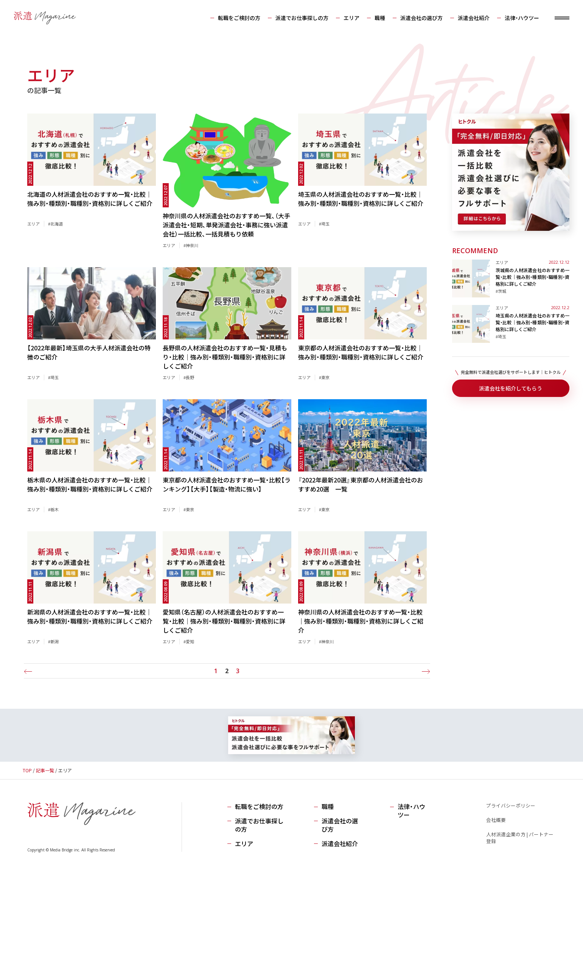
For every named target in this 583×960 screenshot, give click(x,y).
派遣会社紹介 (468, 18)
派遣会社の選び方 (416, 18)
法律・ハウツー (516, 18)
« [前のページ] (29, 671)
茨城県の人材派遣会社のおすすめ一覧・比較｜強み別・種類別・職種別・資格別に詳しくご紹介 (532, 277)
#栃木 (53, 509)
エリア (346, 18)
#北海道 (55, 224)
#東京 (324, 377)
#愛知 (188, 641)
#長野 (188, 377)
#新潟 (53, 641)
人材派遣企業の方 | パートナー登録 (519, 838)
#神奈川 (190, 245)
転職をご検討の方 (234, 18)
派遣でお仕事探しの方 (296, 18)
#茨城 (501, 291)
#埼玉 (324, 224)
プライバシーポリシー (510, 805)
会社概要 (495, 819)
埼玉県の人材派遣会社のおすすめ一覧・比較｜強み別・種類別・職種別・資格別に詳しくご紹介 (532, 322)
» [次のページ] (424, 671)
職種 (374, 18)
